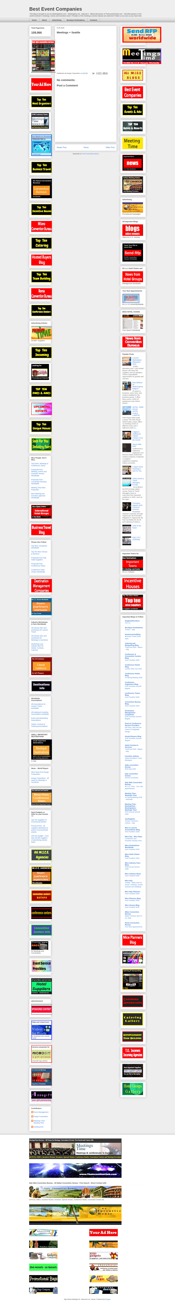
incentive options (132, 756)
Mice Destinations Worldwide (132, 846)
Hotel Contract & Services (131, 746)
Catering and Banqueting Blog (132, 644)
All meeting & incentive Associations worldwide (40, 713)
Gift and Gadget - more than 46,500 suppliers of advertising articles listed (40, 839)
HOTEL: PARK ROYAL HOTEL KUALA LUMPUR (138, 411)
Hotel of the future (136, 527)
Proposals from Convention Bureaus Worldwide (39, 482)
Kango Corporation (41, 1116)
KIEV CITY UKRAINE (136, 538)
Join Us (127, 623)
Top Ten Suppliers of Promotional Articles (39, 821)
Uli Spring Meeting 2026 (133, 677)
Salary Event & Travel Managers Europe (138, 482)
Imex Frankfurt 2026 (132, 660)
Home (34, 20)
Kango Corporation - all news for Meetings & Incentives (40, 780)
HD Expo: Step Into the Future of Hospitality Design (133, 729)
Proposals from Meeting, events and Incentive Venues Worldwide (39, 473)
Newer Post (62, 147)
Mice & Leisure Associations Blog (132, 829)
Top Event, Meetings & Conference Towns (39, 465)
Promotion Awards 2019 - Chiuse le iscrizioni (137, 506)
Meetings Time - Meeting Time (40, 1122)
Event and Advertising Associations (39, 719)
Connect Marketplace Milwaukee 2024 (137, 361)
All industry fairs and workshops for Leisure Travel (39, 630)
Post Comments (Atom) (90, 154)
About (44, 20)
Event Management (41, 1112)
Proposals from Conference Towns (38, 565)
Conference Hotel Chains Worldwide (38, 571)
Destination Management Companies (130, 713)
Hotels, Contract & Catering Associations (39, 725)
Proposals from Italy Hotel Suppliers (38, 559)
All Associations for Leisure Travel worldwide (38, 706)
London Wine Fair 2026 (133, 669)
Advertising (56, 20)
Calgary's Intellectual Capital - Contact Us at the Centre (137, 436)
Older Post (110, 147)
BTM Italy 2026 (130, 769)
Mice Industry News (133, 874)
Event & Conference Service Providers (133, 724)
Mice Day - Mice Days (133, 837)
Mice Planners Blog (133, 898)
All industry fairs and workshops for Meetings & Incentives (39, 638)
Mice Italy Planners (132, 892)
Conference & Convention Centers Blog (133, 656)
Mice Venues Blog (132, 905)
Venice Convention (131, 778)
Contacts (93, 20)
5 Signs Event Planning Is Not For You (137, 469)
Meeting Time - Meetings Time (131, 794)
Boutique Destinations (76, 20)
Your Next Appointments (133, 927)
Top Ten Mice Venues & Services (39, 553)
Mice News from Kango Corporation (40, 773)
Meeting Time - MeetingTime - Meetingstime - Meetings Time (131, 807)
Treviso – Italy (130, 630)
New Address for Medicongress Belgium (137, 386)
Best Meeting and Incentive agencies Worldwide (38, 496)
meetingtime (130, 819)
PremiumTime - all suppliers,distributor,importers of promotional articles (39, 829)
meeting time (38, 1127)
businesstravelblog (132, 634)
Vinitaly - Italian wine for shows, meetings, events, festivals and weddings (134, 885)
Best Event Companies (55, 9)
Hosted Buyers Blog (133, 736)
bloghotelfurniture (132, 621)
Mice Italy (129, 881)
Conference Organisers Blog (131, 683)
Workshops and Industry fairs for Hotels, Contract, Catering (37, 647)
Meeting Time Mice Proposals (38, 489)
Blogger (108, 1299)
